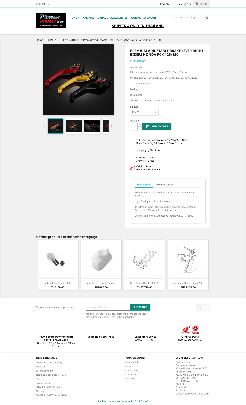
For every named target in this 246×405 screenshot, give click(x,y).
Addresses (130, 374)
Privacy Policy (43, 382)
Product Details (165, 184)
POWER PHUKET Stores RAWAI (51, 395)
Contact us (42, 4)
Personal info (132, 362)
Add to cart (156, 126)
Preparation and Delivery (49, 362)
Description (144, 184)
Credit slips (131, 370)
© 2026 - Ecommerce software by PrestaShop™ (123, 400)
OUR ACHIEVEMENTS (144, 17)
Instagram (206, 307)
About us (40, 366)
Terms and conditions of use (51, 374)
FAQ (38, 378)
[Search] (190, 17)
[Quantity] (134, 126)
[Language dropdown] (166, 4)
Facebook (199, 307)
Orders (129, 366)
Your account (135, 357)
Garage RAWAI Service (112, 17)
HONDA (74, 17)
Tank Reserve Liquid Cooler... (101, 282)
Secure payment (44, 370)
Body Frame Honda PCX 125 (144, 282)
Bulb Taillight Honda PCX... (58, 282)
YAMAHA (88, 17)
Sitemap (40, 391)
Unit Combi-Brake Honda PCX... (188, 282)
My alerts (130, 378)
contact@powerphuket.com (192, 393)
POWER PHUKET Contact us (50, 387)
